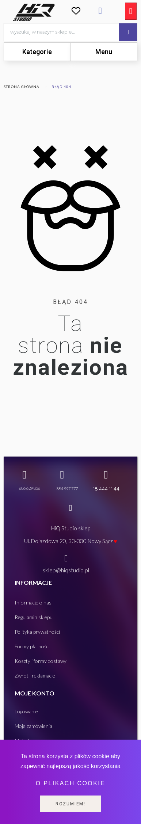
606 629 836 (29, 488)
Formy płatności (32, 646)
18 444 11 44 (106, 489)
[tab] (37, 52)
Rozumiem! (70, 803)
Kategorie (37, 51)
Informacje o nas (33, 602)
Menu (103, 51)
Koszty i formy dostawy (40, 661)
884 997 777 (67, 488)
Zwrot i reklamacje (35, 675)
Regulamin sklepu (34, 617)
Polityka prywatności (37, 632)
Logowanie (26, 711)
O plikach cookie (70, 783)
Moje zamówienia (33, 726)
